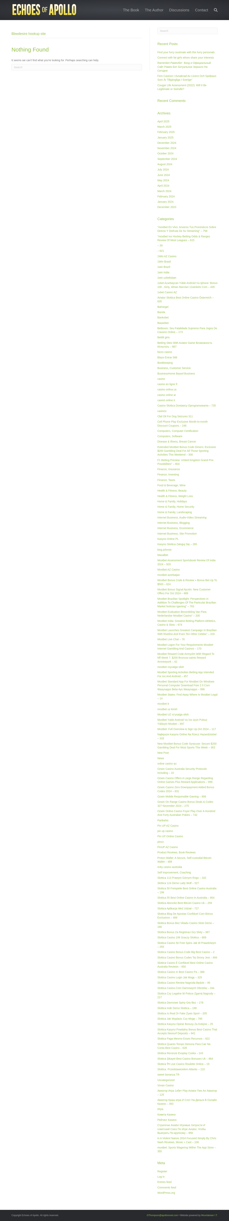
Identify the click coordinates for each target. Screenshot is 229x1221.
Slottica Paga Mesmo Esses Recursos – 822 (183, 1038)
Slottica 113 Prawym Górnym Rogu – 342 (181, 877)
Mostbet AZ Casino (168, 569)
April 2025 (163, 121)
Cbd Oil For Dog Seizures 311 (175, 416)
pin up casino (165, 830)
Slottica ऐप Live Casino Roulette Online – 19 (183, 1063)
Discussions (179, 10)
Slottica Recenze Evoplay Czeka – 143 (180, 1053)
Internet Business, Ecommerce (175, 528)
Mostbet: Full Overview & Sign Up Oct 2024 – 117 (186, 729)
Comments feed (166, 1187)
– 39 (159, 245)
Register (162, 1171)
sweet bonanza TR (168, 1074)
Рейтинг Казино (166, 1119)
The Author (154, 10)
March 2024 (164, 191)
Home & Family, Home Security (175, 506)
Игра (160, 1109)
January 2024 (165, 201)
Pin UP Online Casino (170, 836)
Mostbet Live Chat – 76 (171, 639)
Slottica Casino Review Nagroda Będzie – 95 (183, 982)
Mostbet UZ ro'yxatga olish (173, 714)
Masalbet (162, 555)
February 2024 (166, 196)
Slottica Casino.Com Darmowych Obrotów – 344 (185, 988)
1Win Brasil (164, 261)
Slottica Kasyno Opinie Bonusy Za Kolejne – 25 (185, 1024)
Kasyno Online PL (168, 538)
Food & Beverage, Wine (171, 485)
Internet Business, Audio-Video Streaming (181, 517)
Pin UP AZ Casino (168, 825)
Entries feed (164, 1181)
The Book (131, 10)
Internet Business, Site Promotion (177, 533)
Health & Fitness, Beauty (172, 490)
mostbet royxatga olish (170, 666)
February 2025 (166, 132)
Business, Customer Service (174, 368)
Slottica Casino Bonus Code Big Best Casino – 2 (185, 952)
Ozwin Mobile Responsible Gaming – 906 (181, 796)
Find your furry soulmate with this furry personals (186, 52)
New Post (163, 752)
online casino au (166, 763)
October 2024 (165, 153)
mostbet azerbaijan (168, 574)
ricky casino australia (169, 866)
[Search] (214, 10)
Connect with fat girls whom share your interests (185, 57)
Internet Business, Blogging (173, 522)
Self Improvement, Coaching (174, 872)
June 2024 (163, 175)
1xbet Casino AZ (167, 292)
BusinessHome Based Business (176, 373)
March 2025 (164, 126)
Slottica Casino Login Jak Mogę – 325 (179, 977)
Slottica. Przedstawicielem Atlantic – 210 (181, 1069)
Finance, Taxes (166, 480)
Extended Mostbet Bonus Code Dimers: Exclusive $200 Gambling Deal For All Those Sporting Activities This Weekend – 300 (186, 451)
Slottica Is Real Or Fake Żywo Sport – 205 (182, 1013)
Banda (161, 312)
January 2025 (165, 137)
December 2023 (166, 207)
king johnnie (164, 549)
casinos (161, 411)
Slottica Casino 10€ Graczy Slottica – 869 (181, 937)
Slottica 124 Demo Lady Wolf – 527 (178, 883)
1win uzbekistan (166, 277)
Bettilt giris (163, 337)
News (160, 758)
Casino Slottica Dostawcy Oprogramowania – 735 (186, 405)
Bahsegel (162, 306)
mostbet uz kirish (167, 709)
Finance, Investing (168, 474)
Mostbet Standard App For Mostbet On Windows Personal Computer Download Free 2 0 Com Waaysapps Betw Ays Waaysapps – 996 (185, 685)
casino (161, 378)
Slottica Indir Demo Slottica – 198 (177, 1008)
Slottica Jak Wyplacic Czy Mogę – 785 (179, 1018)
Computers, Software (169, 436)
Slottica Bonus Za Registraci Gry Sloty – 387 (183, 932)
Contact (201, 10)
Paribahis (162, 820)
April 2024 (163, 185)
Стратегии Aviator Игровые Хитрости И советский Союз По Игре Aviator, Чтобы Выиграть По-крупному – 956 (181, 1129)
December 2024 (166, 142)
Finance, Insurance (168, 469)
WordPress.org (166, 1192)
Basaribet (163, 322)
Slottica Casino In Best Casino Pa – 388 (180, 971)
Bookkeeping (165, 362)
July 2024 (163, 169)
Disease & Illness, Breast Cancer (176, 441)
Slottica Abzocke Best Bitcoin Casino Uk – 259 (184, 902)
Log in (161, 1176)
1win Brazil (163, 266)
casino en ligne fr (167, 384)
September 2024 (167, 158)
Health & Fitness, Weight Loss (175, 496)
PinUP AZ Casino (167, 847)
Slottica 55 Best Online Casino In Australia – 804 (185, 897)
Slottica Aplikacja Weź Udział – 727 (178, 908)
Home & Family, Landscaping (174, 512)
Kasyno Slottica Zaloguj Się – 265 (177, 544)
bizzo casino (164, 351)
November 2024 (166, 148)
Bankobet (163, 317)
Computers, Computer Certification (177, 430)
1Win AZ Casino (166, 256)
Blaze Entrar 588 (167, 357)
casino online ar (166, 394)
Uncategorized (165, 1080)
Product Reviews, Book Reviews (176, 852)
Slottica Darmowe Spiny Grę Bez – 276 (180, 1002)
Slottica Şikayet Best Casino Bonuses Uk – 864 (185, 1058)
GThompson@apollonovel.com (162, 1215)
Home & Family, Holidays (172, 501)
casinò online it (166, 400)
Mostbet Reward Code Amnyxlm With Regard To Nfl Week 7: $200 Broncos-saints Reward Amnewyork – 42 (185, 657)
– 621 (160, 250)
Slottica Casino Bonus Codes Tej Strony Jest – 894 (187, 957)
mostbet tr (163, 703)
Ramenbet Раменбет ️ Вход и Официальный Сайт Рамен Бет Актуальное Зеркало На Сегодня (184, 66)
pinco (160, 841)
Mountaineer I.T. (209, 1215)
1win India (163, 272)
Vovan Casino (165, 1085)
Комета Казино (166, 1114)
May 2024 (163, 180)
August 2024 (164, 164)
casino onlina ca (166, 389)
